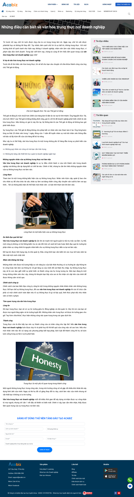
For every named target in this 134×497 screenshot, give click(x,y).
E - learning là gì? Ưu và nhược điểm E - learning (115, 133)
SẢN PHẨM (53, 4)
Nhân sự (61, 11)
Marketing (69, 11)
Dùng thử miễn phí (123, 4)
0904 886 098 (19, 473)
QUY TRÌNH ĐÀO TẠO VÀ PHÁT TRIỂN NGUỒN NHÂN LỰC (115, 154)
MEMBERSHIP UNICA (110, 11)
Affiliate (74, 472)
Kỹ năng (20, 11)
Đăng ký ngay (45, 449)
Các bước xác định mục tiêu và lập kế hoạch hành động (114, 69)
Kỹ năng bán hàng (80, 11)
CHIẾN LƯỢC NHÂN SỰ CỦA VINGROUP (115, 79)
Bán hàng (28, 11)
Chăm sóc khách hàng (41, 11)
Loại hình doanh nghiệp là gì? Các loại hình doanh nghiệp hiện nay (115, 143)
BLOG (86, 4)
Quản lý (53, 11)
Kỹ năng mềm (10, 11)
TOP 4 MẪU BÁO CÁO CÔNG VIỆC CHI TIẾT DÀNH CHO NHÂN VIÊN (115, 48)
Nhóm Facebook (13, 485)
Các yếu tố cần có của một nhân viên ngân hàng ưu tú (114, 176)
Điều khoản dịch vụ (78, 481)
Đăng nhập (107, 4)
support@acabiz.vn (19, 477)
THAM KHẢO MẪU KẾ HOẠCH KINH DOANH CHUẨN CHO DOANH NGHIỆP (115, 58)
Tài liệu (74, 475)
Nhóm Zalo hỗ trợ (14, 481)
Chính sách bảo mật (78, 478)
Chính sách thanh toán (79, 485)
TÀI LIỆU (77, 4)
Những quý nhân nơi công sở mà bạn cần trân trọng (25, 149)
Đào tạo (4, 16)
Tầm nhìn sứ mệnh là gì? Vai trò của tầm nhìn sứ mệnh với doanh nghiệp (115, 91)
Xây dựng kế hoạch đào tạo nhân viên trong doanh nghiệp (114, 122)
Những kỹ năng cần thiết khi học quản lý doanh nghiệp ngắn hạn (30, 154)
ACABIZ (12, 16)
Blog (73, 469)
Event (99, 11)
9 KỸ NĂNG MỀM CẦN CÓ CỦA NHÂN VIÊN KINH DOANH (114, 101)
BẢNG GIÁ (65, 4)
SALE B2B (92, 11)
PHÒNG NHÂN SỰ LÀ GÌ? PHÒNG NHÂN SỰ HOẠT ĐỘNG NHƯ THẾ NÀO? (115, 165)
